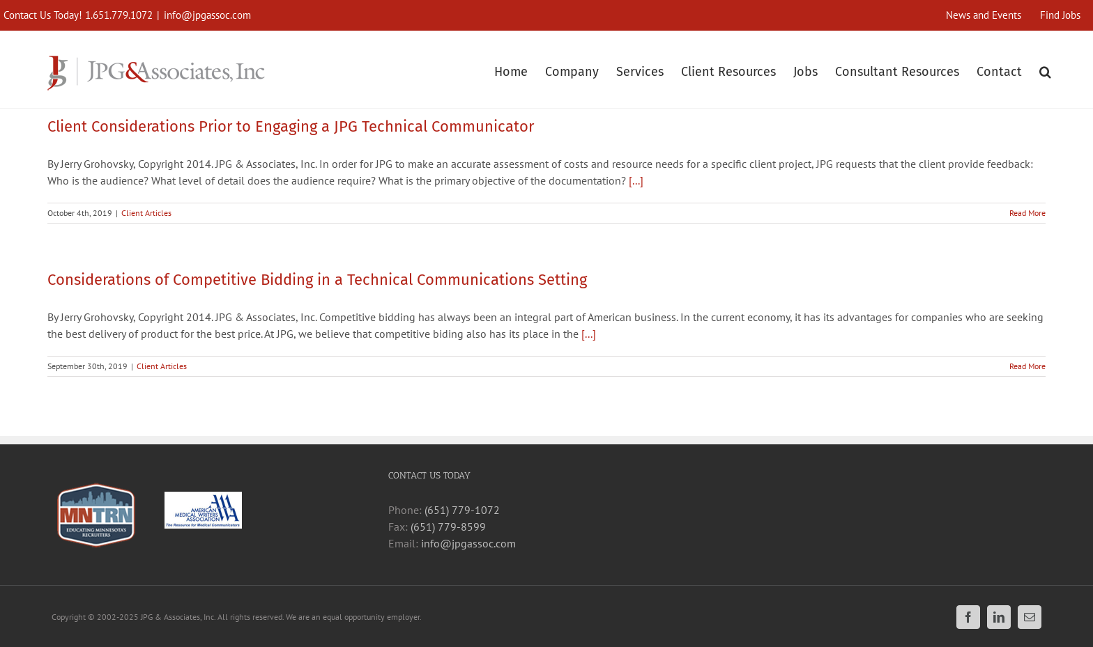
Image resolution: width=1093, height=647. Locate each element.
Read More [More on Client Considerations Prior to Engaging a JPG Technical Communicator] (1027, 213)
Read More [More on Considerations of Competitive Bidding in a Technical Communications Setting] (1027, 366)
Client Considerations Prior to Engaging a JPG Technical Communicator (290, 126)
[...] (636, 180)
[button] (1045, 70)
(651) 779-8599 (448, 526)
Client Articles (146, 213)
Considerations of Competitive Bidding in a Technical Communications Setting (317, 279)
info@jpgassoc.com (207, 15)
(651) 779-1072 (462, 510)
